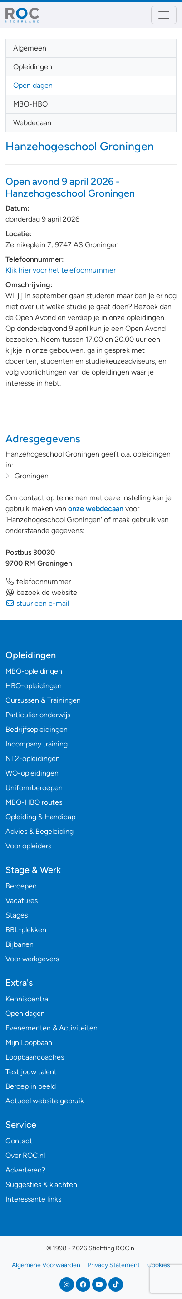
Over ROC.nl (25, 1155)
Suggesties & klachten (41, 1184)
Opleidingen (32, 66)
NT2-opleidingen (32, 758)
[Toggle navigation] (164, 15)
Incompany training (36, 744)
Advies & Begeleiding (39, 831)
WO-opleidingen (32, 773)
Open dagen (33, 85)
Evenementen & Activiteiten (51, 1028)
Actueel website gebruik (44, 1100)
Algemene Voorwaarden (46, 1265)
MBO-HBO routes (33, 802)
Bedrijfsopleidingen (36, 729)
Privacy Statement (114, 1265)
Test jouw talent (31, 1071)
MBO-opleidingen (33, 671)
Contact (18, 1141)
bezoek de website (41, 592)
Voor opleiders (28, 846)
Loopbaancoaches (34, 1057)
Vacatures (21, 900)
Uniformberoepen (34, 787)
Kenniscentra (26, 999)
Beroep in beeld (30, 1086)
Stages (16, 915)
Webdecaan (32, 122)
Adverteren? (25, 1170)
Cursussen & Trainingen (43, 700)
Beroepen (21, 886)
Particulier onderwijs (37, 714)
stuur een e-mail (37, 603)
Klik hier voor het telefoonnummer (60, 270)
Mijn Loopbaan (28, 1042)
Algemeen (29, 48)
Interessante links (33, 1199)
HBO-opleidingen (33, 685)
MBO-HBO (30, 104)
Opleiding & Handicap (40, 816)
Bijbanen (19, 944)
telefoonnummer (38, 581)
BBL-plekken (25, 929)
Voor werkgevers (32, 958)
